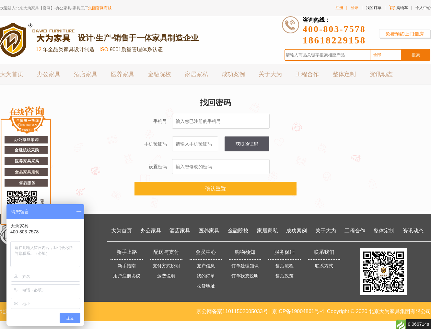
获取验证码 (247, 144)
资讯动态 (381, 74)
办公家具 (48, 74)
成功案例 (233, 74)
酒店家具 (85, 74)
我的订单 (373, 8)
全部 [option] (377, 55)
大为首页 (11, 74)
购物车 (402, 8)
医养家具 (122, 74)
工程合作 (307, 74)
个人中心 (423, 8)
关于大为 (270, 74)
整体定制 (344, 74)
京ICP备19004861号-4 (298, 311)
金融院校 (159, 74)
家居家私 (196, 74)
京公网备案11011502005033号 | (234, 311)
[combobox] (385, 55)
